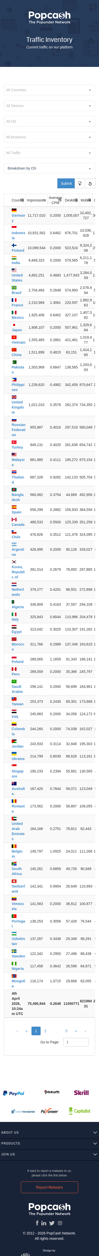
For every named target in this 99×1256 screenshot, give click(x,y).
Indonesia (18, 233)
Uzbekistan (18, 939)
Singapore (18, 771)
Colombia (18, 729)
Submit (66, 183)
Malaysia (18, 460)
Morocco (18, 644)
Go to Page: (49, 1042)
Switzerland (18, 886)
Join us (8, 1154)
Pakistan (18, 367)
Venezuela (18, 904)
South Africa (17, 869)
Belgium (17, 851)
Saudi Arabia (17, 687)
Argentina (18, 550)
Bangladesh (18, 495)
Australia (18, 789)
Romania (18, 806)
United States (17, 275)
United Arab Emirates (18, 829)
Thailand (18, 477)
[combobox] (49, 90)
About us (10, 1133)
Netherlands (18, 590)
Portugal (18, 921)
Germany (18, 216)
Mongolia (18, 981)
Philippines (18, 385)
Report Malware (49, 1187)
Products (10, 1143)
